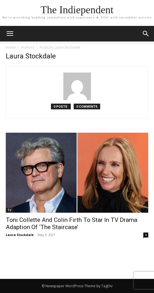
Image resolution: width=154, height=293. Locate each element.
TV (9, 210)
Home (11, 47)
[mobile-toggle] (10, 33)
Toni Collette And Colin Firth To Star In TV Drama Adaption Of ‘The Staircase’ (71, 223)
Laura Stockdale (20, 235)
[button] (146, 33)
